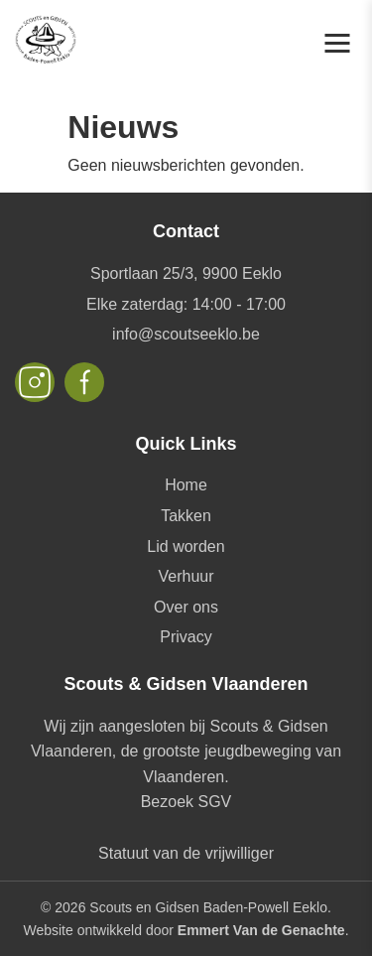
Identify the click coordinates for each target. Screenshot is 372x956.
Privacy (185, 636)
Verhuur (185, 576)
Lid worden (185, 546)
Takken (186, 515)
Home (186, 485)
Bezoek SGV (186, 801)
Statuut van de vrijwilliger (186, 853)
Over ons (186, 607)
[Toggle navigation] (337, 44)
